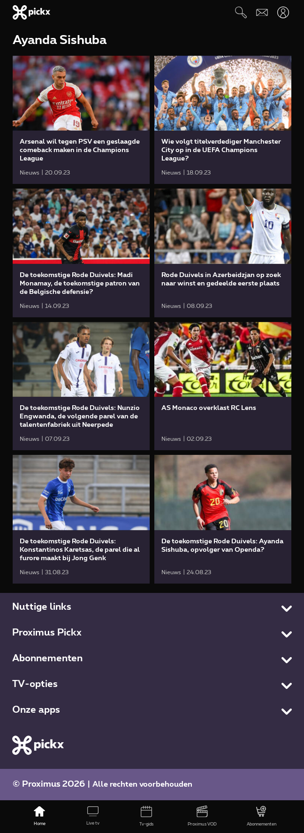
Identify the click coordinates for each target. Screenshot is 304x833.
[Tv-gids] (146, 816)
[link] (81, 120)
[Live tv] (93, 816)
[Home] (39, 816)
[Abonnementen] (261, 816)
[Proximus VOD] (202, 816)
